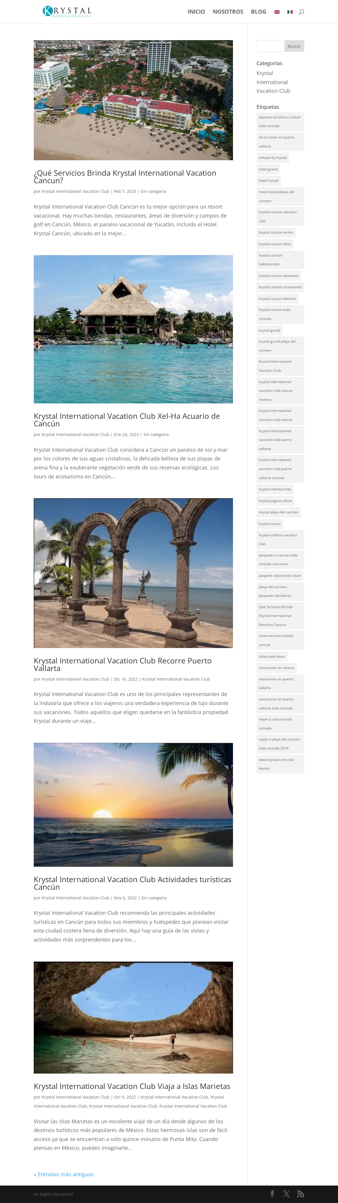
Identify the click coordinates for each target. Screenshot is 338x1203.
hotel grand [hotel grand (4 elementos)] (268, 169)
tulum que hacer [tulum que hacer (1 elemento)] (272, 656)
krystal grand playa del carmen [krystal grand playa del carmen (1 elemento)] (277, 346)
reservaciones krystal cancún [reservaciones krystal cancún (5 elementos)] (276, 640)
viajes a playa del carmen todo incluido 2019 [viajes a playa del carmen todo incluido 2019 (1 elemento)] (279, 744)
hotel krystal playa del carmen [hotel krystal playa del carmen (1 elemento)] (276, 196)
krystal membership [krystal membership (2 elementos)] (275, 489)
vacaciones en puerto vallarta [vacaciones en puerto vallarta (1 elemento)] (276, 684)
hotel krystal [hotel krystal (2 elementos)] (269, 180)
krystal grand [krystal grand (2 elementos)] (269, 330)
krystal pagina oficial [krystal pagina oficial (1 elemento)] (275, 500)
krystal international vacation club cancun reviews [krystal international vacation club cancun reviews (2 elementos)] (276, 390)
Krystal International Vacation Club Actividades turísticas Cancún (132, 883)
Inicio (196, 12)
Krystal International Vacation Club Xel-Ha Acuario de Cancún (127, 420)
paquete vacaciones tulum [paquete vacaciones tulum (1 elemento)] (280, 575)
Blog (258, 12)
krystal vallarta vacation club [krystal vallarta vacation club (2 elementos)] (278, 540)
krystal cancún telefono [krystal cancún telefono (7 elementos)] (277, 298)
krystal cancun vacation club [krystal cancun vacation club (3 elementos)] (278, 216)
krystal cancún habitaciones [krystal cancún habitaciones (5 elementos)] (270, 260)
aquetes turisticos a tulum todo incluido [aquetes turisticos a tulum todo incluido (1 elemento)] (280, 122)
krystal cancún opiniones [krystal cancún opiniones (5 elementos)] (279, 275)
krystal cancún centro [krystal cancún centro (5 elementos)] (276, 232)
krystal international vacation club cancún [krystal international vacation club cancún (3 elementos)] (276, 415)
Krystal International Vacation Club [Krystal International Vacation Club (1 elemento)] (275, 366)
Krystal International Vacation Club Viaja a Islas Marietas (132, 1086)
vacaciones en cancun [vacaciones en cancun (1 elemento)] (276, 667)
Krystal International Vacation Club (75, 191)
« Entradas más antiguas (64, 1174)
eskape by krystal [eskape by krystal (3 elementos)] (273, 157)
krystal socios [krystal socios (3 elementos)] (270, 523)
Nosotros (228, 12)
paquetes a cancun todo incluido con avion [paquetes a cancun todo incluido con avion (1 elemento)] (278, 560)
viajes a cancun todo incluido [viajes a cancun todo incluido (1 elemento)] (275, 724)
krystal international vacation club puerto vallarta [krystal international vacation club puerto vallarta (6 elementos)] (275, 439)
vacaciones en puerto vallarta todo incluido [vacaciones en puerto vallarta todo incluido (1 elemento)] (276, 704)
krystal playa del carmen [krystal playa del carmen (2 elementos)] (278, 512)
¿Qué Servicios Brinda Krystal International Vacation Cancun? (125, 177)
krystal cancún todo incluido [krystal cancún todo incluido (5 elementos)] (274, 314)
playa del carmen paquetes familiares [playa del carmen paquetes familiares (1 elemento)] (275, 591)
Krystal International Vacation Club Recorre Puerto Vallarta (123, 664)
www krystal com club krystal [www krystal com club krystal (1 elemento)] (276, 764)
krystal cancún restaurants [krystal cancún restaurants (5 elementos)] (280, 286)
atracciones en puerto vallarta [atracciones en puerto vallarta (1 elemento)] (276, 142)
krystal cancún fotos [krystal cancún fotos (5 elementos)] (275, 243)
